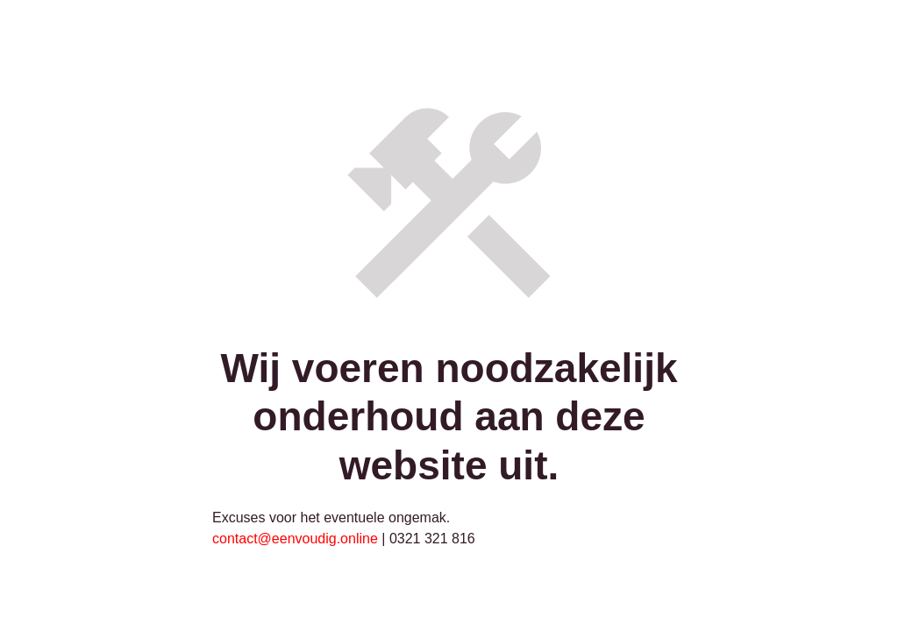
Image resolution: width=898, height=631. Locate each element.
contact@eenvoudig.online (295, 538)
